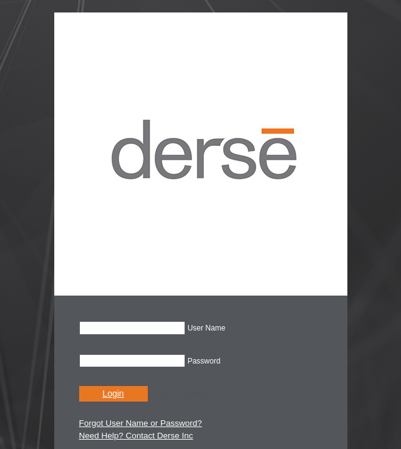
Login (112, 393)
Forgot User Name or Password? (140, 423)
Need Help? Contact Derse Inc (136, 435)
